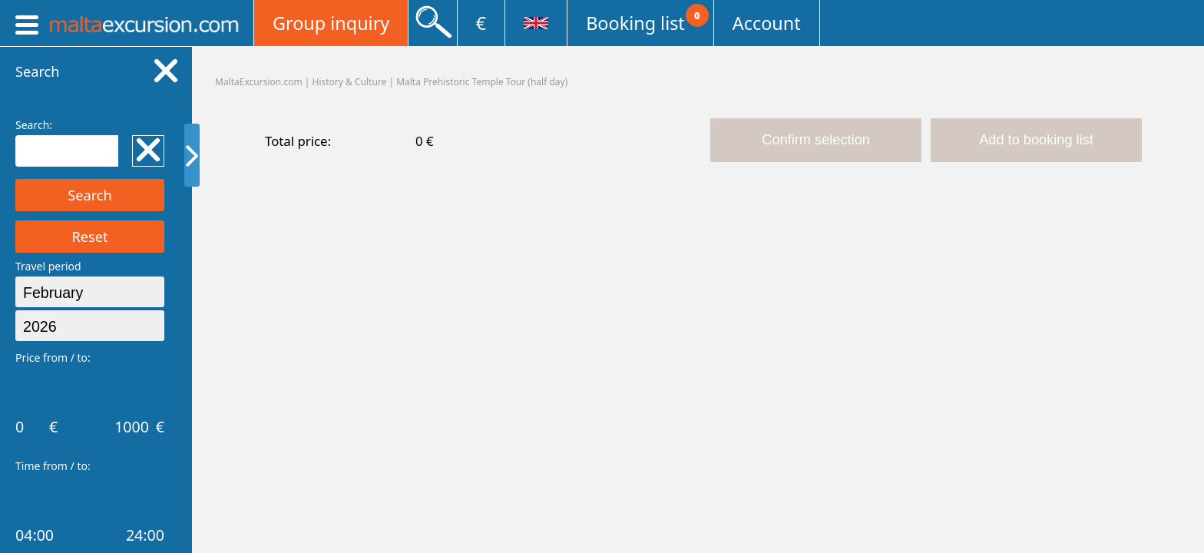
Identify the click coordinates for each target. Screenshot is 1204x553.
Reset (89, 236)
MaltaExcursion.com (259, 81)
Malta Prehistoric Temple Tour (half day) (481, 81)
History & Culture (350, 81)
